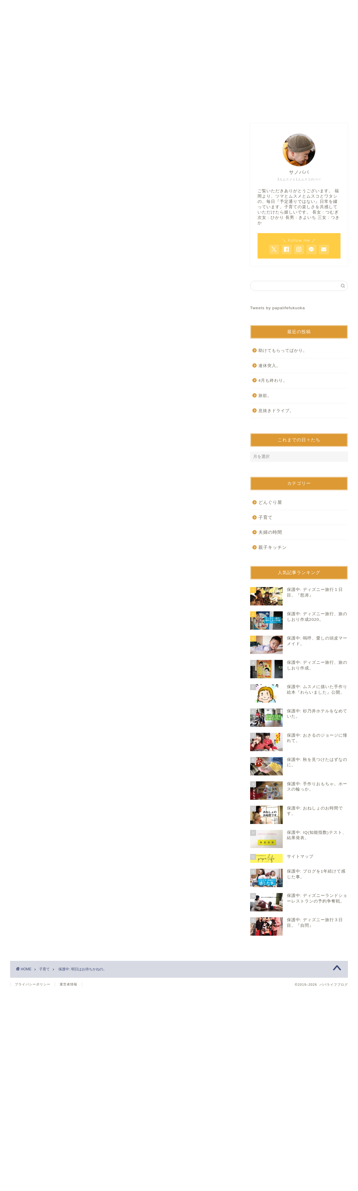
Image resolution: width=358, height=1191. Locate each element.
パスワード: (59, 310)
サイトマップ (250, 107)
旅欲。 (265, 395)
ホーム (107, 107)
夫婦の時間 (270, 532)
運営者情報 (68, 984)
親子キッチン (272, 547)
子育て (27, 236)
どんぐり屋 (270, 502)
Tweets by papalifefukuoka (277, 308)
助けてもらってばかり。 (282, 350)
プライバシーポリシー (32, 984)
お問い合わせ (179, 107)
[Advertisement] (122, 173)
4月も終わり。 (273, 380)
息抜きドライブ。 (276, 410)
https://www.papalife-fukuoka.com (84, 399)
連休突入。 (269, 365)
